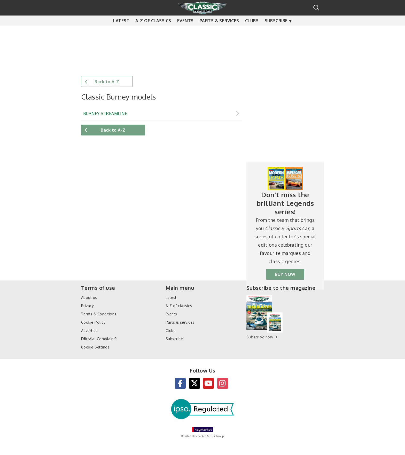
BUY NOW (285, 274)
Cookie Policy (93, 322)
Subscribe (276, 31)
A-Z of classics (153, 31)
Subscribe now (259, 337)
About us (89, 297)
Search (316, 8)
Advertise (89, 330)
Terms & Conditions (98, 314)
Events (185, 31)
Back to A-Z (107, 81)
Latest (121, 31)
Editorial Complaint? (99, 339)
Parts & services (219, 31)
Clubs (252, 31)
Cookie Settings (95, 347)
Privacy (87, 306)
